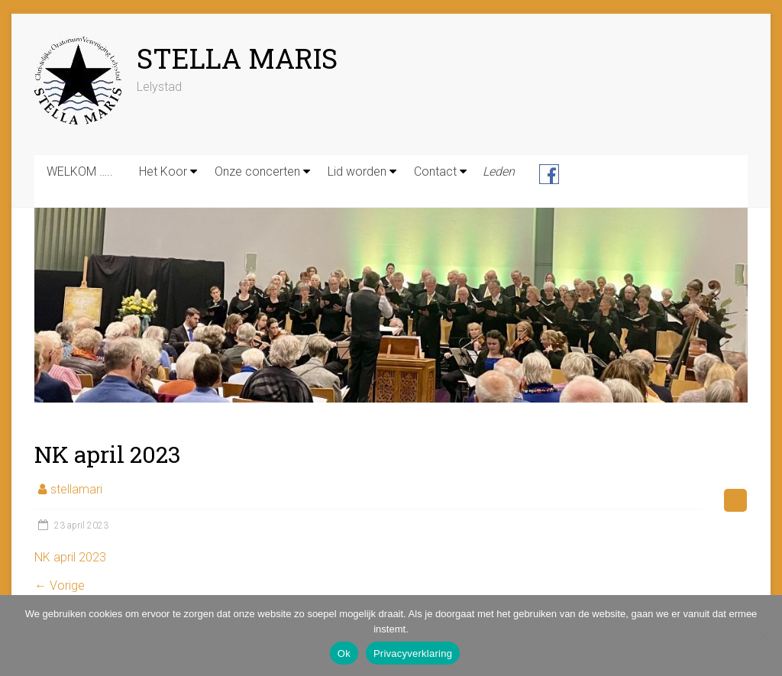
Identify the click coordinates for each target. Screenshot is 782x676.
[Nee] (763, 635)
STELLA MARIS (237, 58)
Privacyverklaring (412, 653)
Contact (435, 171)
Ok (344, 653)
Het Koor (163, 171)
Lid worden (357, 171)
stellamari (76, 489)
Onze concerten (257, 171)
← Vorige (59, 585)
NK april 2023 (70, 557)
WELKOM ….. (80, 171)
